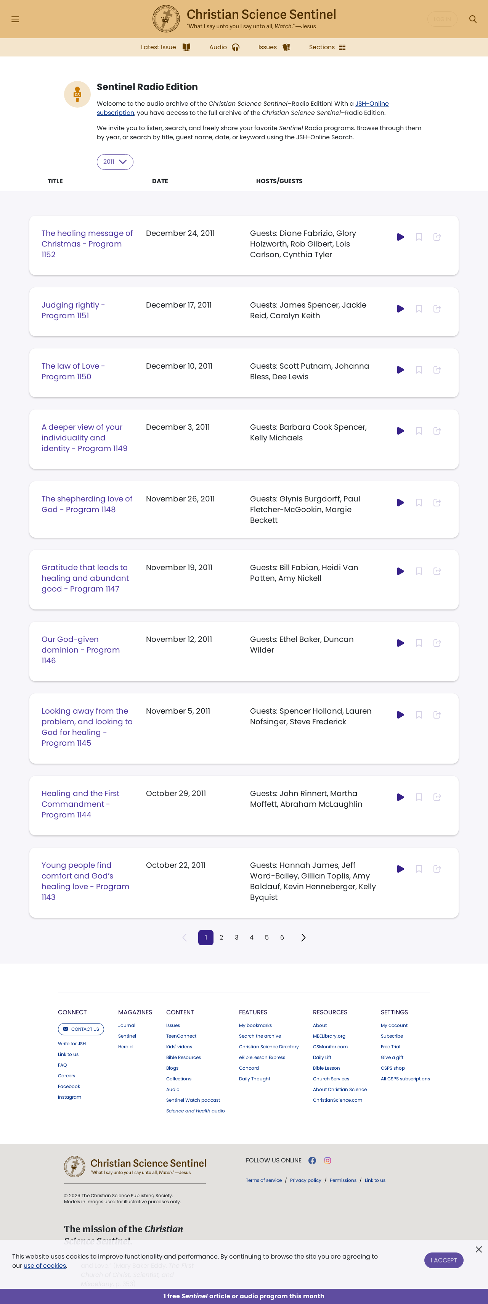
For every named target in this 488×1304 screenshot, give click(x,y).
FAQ (62, 1065)
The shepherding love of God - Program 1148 (87, 503)
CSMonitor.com (330, 1046)
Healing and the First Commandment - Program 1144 (80, 804)
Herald (125, 1046)
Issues (173, 1025)
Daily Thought (254, 1079)
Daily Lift (322, 1057)
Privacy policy (305, 1180)
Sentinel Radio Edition (147, 87)
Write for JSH (72, 1043)
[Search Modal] (473, 19)
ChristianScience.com (337, 1100)
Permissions (343, 1180)
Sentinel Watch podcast (193, 1100)
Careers (66, 1076)
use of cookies (45, 1265)
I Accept (444, 1259)
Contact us (81, 1029)
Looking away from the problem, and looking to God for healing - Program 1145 (87, 726)
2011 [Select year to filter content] (115, 161)
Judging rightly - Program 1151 (73, 310)
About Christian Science (340, 1089)
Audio (173, 1089)
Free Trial (390, 1046)
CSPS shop (393, 1068)
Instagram (69, 1097)
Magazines (135, 1012)
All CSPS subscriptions (405, 1079)
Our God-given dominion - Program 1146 (81, 649)
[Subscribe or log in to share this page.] (437, 236)
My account (394, 1025)
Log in (442, 19)
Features (253, 1012)
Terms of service (264, 1180)
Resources (330, 1012)
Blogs (172, 1068)
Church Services (331, 1079)
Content (180, 1012)
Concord (249, 1068)
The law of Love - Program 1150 (73, 371)
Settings (394, 1012)
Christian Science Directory (269, 1046)
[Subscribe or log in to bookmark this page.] (419, 236)
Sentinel (127, 1036)
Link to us (68, 1054)
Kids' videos (179, 1046)
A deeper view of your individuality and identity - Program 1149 (85, 437)
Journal (126, 1025)
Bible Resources (183, 1057)
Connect (72, 1012)
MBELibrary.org (329, 1036)
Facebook (69, 1086)
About (320, 1025)
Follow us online (274, 1160)
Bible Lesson (326, 1068)
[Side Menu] (15, 19)
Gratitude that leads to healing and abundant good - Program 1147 (85, 578)
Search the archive (260, 1036)
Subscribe (392, 1036)
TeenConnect (181, 1036)
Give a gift (392, 1057)
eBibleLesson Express (262, 1057)
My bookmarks (255, 1025)
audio (195, 1111)
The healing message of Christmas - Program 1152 (87, 243)
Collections (178, 1079)
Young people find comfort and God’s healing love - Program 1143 (86, 880)
